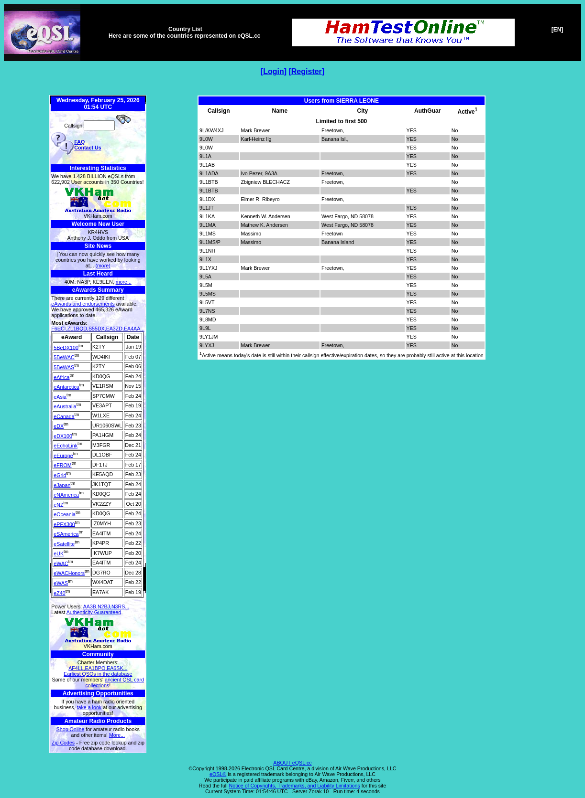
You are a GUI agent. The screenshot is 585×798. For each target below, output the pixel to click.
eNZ (58, 504)
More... (117, 735)
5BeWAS (64, 367)
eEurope (63, 455)
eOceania (65, 514)
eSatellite (64, 543)
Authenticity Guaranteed (93, 612)
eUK (59, 553)
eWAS (61, 583)
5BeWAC (64, 357)
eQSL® (218, 774)
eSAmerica (66, 534)
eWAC (61, 563)
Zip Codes (63, 742)
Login (273, 71)
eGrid (60, 475)
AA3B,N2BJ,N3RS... (106, 606)
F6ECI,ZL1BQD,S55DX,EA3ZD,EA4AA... (97, 328)
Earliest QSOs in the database (98, 674)
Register (306, 71)
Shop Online (70, 729)
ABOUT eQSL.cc (292, 763)
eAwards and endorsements (83, 304)
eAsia (60, 396)
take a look (89, 707)
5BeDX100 (66, 347)
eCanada (64, 416)
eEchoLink (65, 445)
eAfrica (61, 377)
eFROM (62, 465)
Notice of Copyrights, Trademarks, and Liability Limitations (294, 785)
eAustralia (65, 406)
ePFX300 (64, 524)
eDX (59, 426)
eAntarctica (66, 387)
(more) (102, 265)
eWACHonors (69, 573)
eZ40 (59, 593)
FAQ (79, 142)
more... (124, 282)
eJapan (62, 485)
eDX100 (63, 435)
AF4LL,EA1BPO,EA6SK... (97, 668)
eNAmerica (66, 495)
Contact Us (87, 147)
